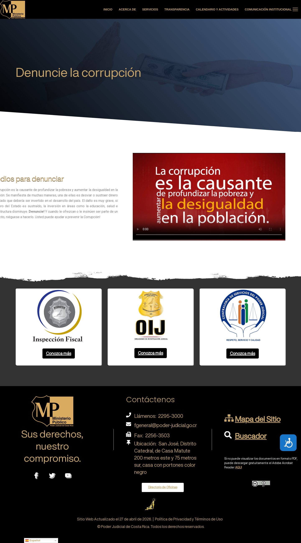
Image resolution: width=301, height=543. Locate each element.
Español (32, 540)
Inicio (107, 9)
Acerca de (127, 9)
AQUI (238, 467)
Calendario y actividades (217, 9)
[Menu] (295, 9)
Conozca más (58, 353)
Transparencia (176, 9)
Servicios (150, 9)
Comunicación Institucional (268, 9)
